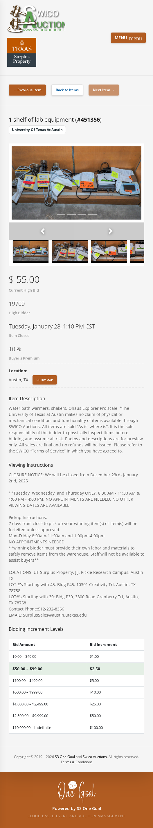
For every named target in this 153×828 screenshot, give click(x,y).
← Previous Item (27, 89)
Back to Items (67, 89)
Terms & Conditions (77, 761)
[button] (43, 231)
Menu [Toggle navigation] (128, 38)
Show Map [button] (45, 380)
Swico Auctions (95, 756)
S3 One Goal (65, 756)
